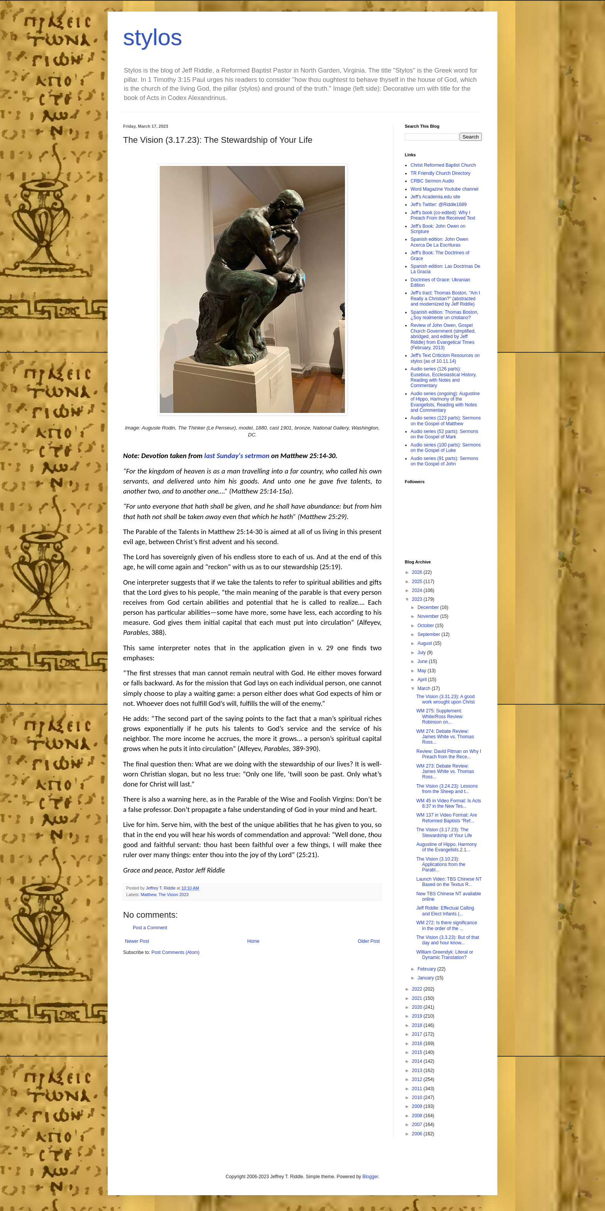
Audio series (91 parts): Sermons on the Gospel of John (444, 461)
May (422, 670)
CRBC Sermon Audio (432, 181)
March (424, 688)
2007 (418, 1124)
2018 (418, 1025)
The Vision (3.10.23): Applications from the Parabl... (440, 864)
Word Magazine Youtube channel (444, 189)
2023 (418, 599)
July (422, 652)
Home (253, 941)
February (427, 969)
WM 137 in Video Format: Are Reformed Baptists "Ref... (446, 817)
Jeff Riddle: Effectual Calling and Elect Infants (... (445, 910)
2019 (418, 1016)
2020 (418, 1007)
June (423, 661)
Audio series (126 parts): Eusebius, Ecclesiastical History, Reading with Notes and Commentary (444, 377)
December (428, 607)
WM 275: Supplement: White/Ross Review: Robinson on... (439, 716)
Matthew (148, 894)
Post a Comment (150, 927)
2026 (418, 572)
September (429, 634)
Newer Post (137, 941)
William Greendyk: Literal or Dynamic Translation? (444, 954)
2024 (418, 590)
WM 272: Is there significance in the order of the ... (446, 925)
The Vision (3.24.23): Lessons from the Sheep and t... (447, 788)
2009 (418, 1106)
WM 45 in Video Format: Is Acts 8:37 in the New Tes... (448, 803)
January (426, 978)
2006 (418, 1134)
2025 (418, 581)
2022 (418, 989)
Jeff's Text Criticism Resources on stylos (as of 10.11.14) (445, 358)
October (426, 625)
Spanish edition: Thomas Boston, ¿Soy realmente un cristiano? (444, 315)
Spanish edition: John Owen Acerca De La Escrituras (439, 242)
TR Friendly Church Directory (440, 173)
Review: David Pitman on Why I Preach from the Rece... (448, 754)
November (428, 616)
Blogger (370, 1176)
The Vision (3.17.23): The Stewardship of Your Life (444, 832)
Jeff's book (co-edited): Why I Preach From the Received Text (443, 215)
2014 (418, 1061)
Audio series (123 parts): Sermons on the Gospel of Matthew (446, 420)
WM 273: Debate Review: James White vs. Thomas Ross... (445, 771)
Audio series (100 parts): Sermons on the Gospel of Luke (446, 447)
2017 (418, 1034)
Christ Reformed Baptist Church (443, 165)
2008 (418, 1115)
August (425, 643)
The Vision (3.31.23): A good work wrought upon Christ (445, 699)
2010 (418, 1097)
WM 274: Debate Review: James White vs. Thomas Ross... (445, 737)
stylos (152, 37)
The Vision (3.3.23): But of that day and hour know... (447, 940)
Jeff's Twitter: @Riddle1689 (438, 204)
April (422, 679)
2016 (418, 1043)
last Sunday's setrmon (236, 455)
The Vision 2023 (174, 894)
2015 (418, 1052)
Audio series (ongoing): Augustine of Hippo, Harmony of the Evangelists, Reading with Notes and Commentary (445, 402)
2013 (418, 1070)
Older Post (369, 941)
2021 (418, 998)
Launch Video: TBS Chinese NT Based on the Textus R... (449, 881)
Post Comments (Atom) (175, 952)
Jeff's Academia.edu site (435, 197)
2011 (418, 1088)
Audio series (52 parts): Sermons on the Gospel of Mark (444, 434)
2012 (418, 1079)
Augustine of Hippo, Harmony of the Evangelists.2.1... (446, 847)
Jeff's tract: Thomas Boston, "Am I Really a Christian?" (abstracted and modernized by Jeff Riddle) (445, 298)
